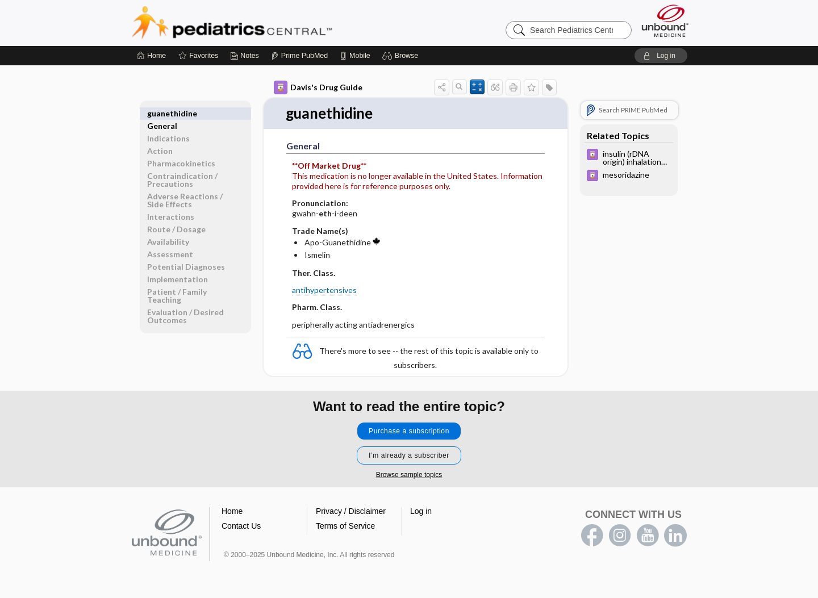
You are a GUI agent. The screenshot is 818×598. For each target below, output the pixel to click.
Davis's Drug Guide (318, 87)
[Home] (151, 55)
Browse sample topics (409, 475)
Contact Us (241, 525)
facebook (592, 535)
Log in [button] (421, 511)
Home (232, 511)
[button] (401, 55)
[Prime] (299, 55)
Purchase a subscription (409, 431)
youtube (647, 535)
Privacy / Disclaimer (351, 511)
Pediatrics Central (273, 23)
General (162, 113)
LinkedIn (675, 535)
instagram (619, 535)
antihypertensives (324, 290)
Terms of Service (345, 525)
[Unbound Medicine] (665, 21)
